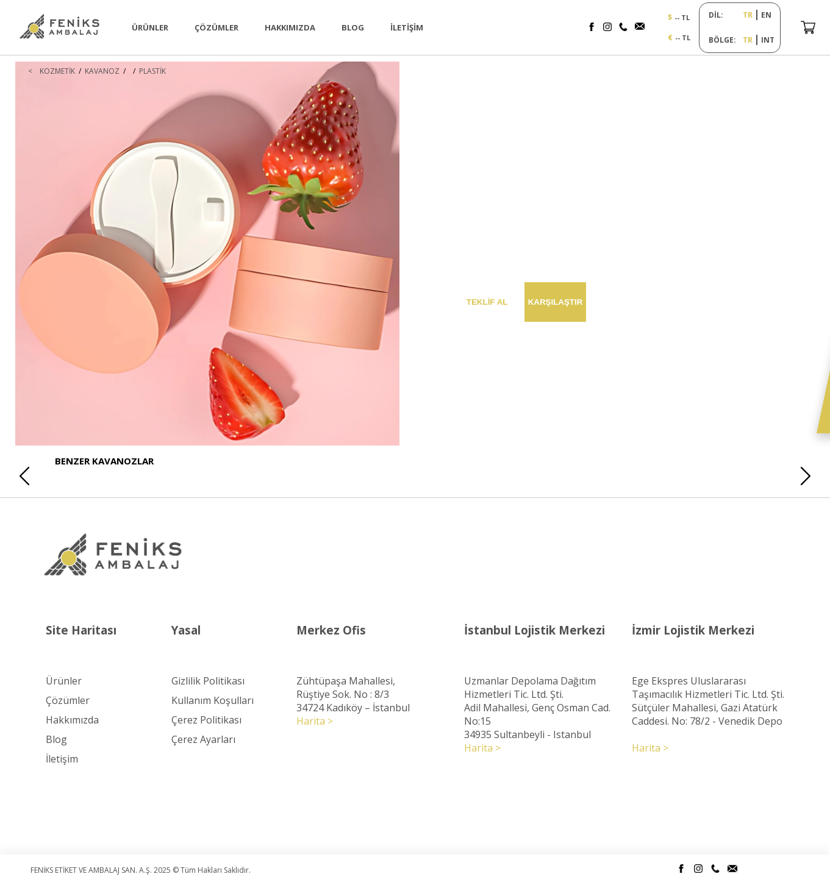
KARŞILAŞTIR (555, 302)
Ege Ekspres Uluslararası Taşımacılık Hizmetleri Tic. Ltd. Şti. (708, 687)
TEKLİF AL (487, 302)
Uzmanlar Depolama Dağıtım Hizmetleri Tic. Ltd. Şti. (530, 687)
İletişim (62, 759)
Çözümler (68, 700)
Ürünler (64, 681)
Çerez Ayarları (203, 739)
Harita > (314, 721)
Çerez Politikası (206, 720)
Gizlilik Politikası (208, 681)
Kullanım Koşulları (212, 700)
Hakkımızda (72, 720)
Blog (56, 739)
